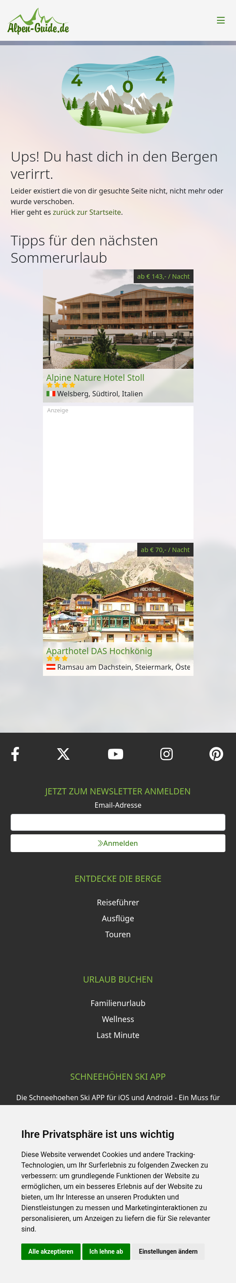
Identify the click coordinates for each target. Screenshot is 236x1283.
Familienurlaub (117, 1003)
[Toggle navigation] (221, 20)
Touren (118, 934)
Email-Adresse (118, 805)
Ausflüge (118, 918)
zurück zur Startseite (87, 212)
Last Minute (118, 1035)
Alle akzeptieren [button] (51, 1251)
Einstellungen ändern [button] (168, 1251)
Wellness (118, 1019)
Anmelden (118, 843)
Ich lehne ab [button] (106, 1251)
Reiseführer (118, 902)
